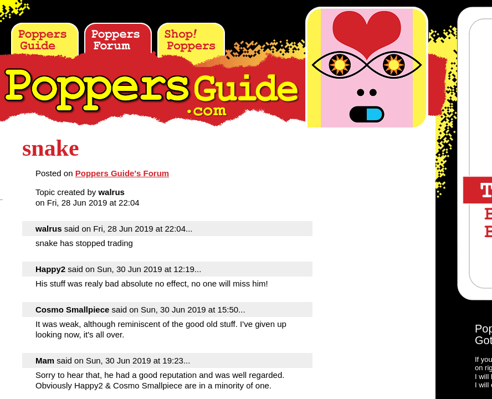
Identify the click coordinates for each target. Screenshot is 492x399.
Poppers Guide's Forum (122, 173)
